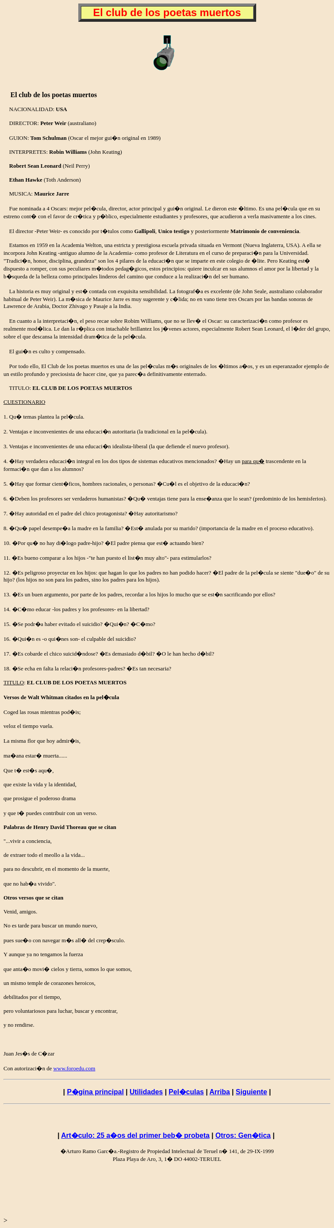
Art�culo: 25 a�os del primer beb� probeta (135, 1135)
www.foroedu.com (74, 1068)
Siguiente (251, 1092)
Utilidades (146, 1092)
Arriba (220, 1092)
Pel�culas (186, 1092)
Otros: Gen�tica (243, 1135)
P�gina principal (95, 1092)
